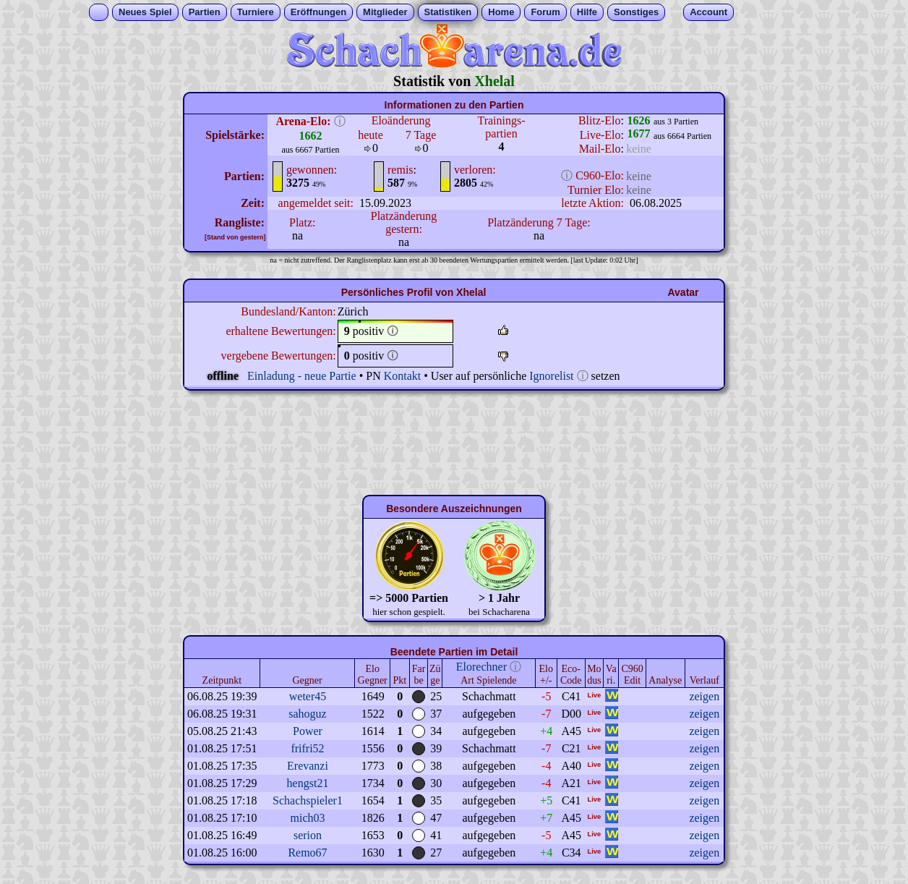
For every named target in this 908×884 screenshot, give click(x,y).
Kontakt (402, 376)
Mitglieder (385, 12)
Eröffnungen (318, 12)
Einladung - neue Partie (301, 376)
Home (501, 12)
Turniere (255, 12)
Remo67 (307, 852)
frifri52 (307, 748)
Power (307, 731)
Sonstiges (636, 12)
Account (708, 12)
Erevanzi (307, 766)
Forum (545, 12)
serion (308, 835)
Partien (204, 12)
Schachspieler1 (308, 800)
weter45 (308, 696)
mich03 (308, 818)
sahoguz (307, 713)
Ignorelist (551, 376)
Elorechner (481, 666)
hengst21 (308, 783)
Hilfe (587, 12)
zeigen (704, 696)
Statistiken (448, 12)
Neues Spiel (145, 12)
